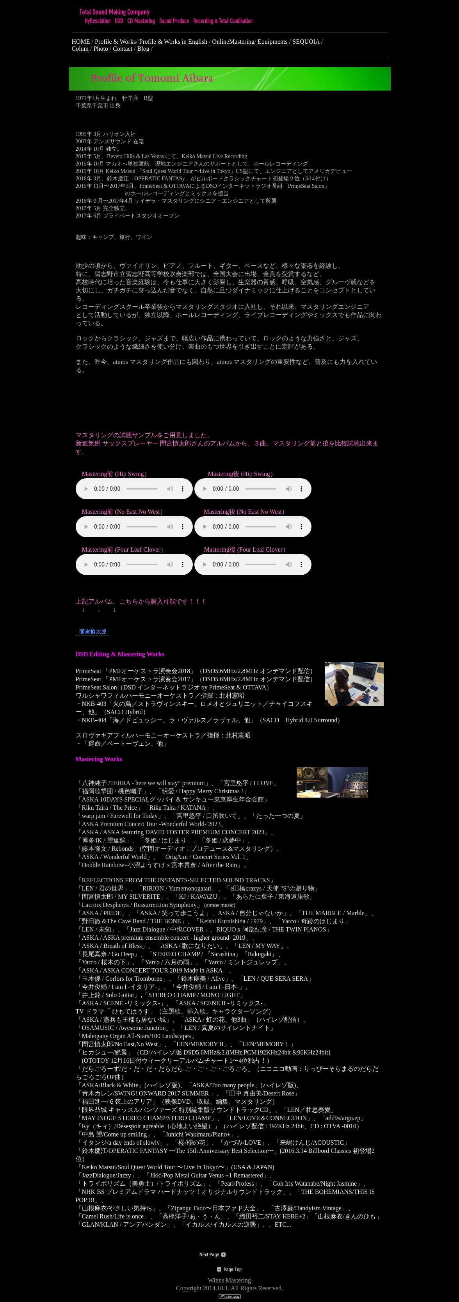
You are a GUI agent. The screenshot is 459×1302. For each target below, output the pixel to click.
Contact (122, 48)
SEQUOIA (305, 41)
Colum (80, 48)
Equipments (272, 41)
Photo (101, 48)
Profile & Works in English (173, 41)
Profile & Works (115, 41)
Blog (143, 48)
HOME (81, 41)
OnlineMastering (233, 41)
